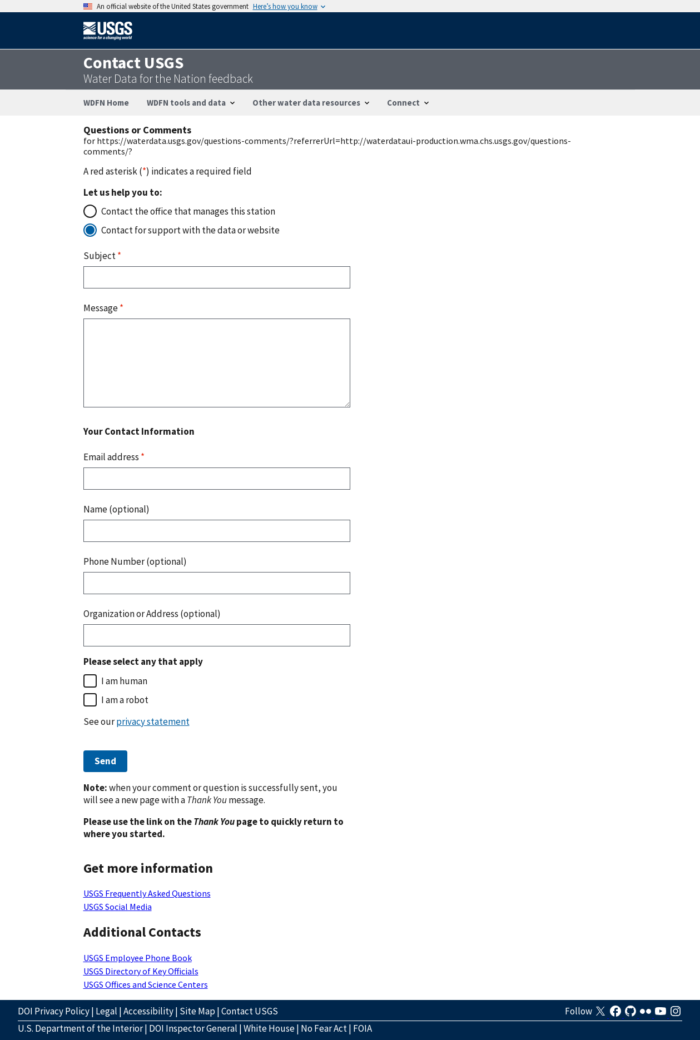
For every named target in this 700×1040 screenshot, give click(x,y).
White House (269, 1028)
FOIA (362, 1028)
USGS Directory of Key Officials (140, 971)
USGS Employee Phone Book (137, 957)
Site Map (197, 1011)
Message (103, 308)
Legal (106, 1011)
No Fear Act (324, 1028)
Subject (102, 256)
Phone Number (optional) (135, 561)
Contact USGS (249, 1011)
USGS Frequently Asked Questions (147, 893)
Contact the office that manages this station (188, 211)
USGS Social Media (117, 906)
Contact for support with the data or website (190, 230)
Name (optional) (116, 509)
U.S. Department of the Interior (80, 1028)
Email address (114, 457)
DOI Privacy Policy (54, 1011)
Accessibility (148, 1011)
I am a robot (124, 700)
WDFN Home (106, 102)
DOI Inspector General (193, 1028)
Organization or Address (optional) (152, 614)
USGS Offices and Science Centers (145, 984)
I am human (124, 681)
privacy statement (153, 721)
